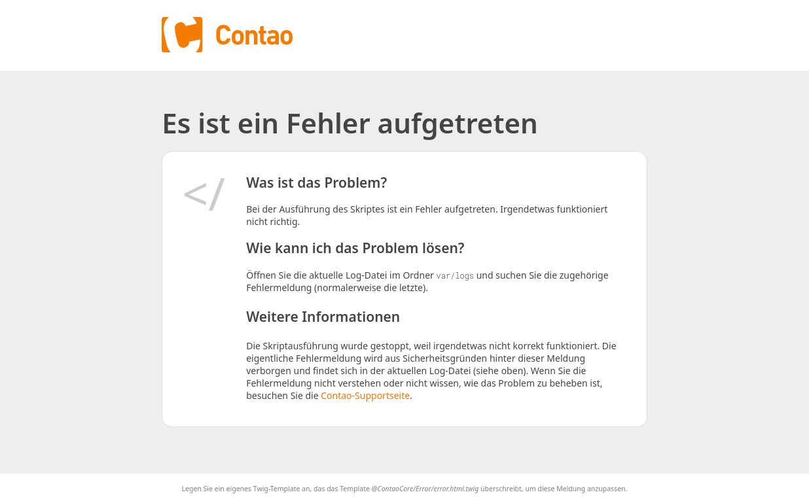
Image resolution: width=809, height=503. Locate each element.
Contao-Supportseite (365, 395)
